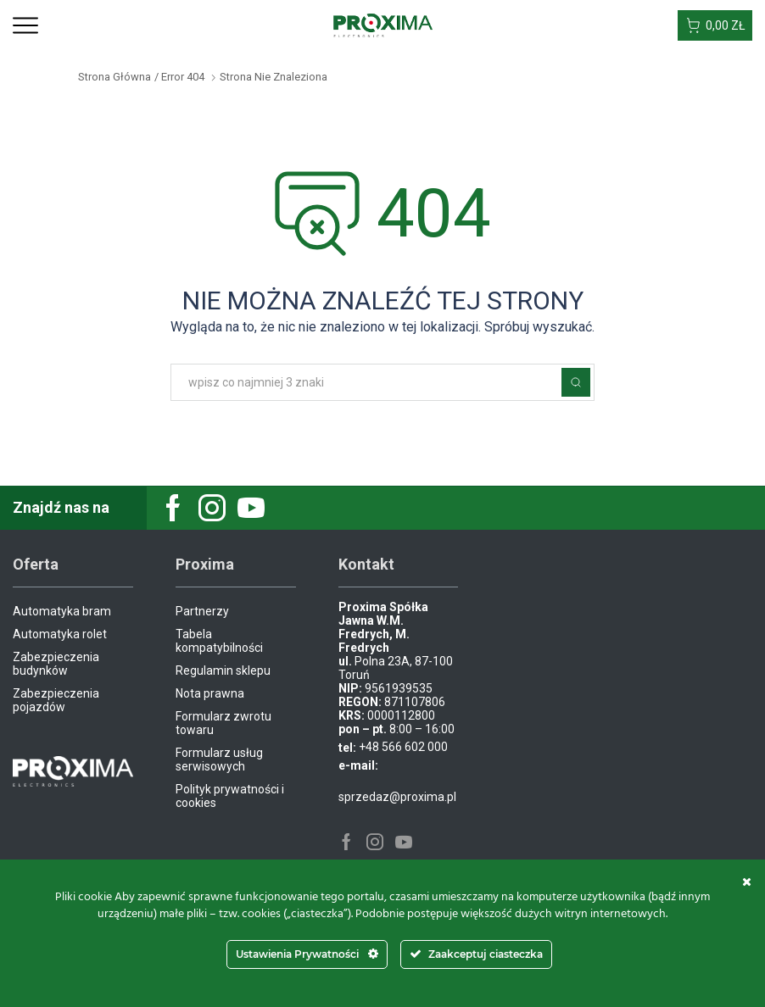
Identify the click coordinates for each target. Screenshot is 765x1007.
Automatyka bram (62, 611)
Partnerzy (202, 611)
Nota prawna (210, 693)
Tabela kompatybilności (219, 640)
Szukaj (575, 382)
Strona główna (114, 76)
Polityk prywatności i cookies (230, 795)
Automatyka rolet (60, 634)
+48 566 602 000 (403, 747)
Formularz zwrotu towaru (223, 723)
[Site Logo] (383, 24)
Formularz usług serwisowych (219, 759)
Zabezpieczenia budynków (56, 663)
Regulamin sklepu (223, 670)
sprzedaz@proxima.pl (397, 797)
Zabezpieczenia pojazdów (56, 700)
